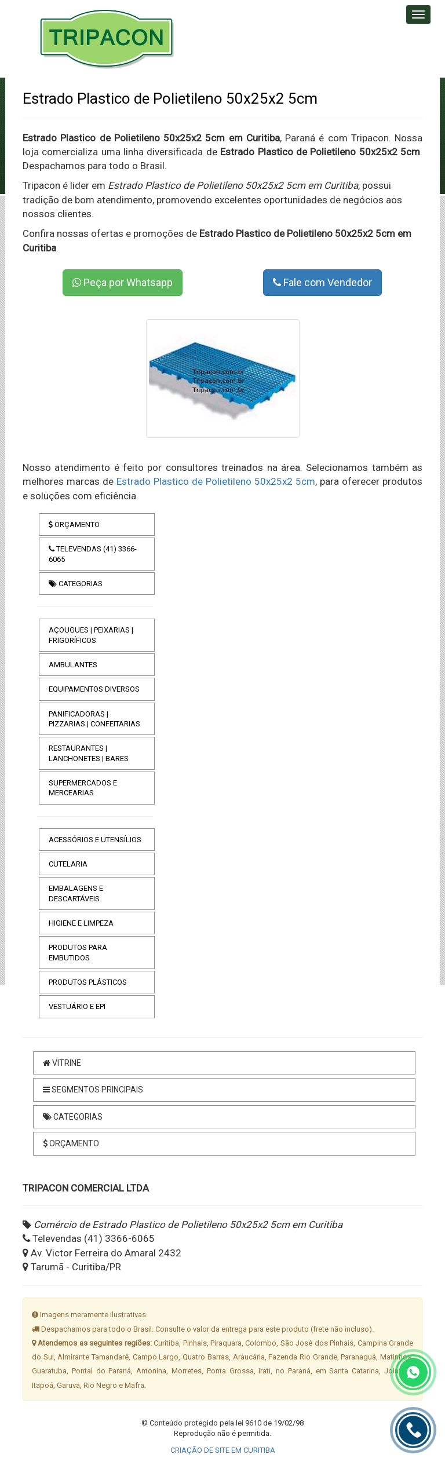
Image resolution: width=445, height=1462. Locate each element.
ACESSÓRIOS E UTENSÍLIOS (95, 839)
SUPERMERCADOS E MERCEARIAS (83, 787)
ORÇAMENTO (74, 524)
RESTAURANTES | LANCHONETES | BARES (89, 753)
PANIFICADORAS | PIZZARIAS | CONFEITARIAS (94, 719)
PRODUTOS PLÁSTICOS (88, 982)
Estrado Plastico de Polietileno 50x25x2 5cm (215, 481)
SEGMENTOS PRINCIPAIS (93, 1089)
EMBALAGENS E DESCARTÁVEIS (76, 893)
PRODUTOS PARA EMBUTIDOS (78, 952)
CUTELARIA (68, 864)
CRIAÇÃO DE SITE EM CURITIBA (222, 1450)
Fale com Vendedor (322, 282)
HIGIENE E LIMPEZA (81, 923)
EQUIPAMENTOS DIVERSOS (94, 689)
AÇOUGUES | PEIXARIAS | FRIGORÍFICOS (91, 635)
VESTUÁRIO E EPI (77, 1006)
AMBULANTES (73, 664)
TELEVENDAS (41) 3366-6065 (93, 553)
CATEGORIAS (76, 583)
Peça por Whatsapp (122, 282)
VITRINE (62, 1063)
